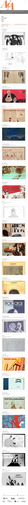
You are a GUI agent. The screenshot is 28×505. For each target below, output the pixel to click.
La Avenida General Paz (6, 125)
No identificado (4, 373)
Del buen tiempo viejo (6, 279)
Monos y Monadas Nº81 (6, 393)
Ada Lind (3, 105)
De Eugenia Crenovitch (6, 336)
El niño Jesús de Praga (6, 202)
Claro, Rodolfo (4, 67)
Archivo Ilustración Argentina (10, 495)
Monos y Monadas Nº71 (6, 451)
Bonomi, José (4, 220)
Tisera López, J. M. (5, 431)
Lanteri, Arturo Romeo (5, 144)
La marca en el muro (6, 259)
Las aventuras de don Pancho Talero (9, 145)
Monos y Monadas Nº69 (6, 432)
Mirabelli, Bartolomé (5, 297)
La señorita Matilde (5, 68)
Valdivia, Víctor (4, 86)
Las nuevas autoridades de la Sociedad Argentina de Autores (13, 317)
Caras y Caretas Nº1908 (6, 87)
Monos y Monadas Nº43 (6, 374)
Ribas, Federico (4, 163)
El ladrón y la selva (5, 221)
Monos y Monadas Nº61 (6, 413)
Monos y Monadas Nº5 (6, 470)
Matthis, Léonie (4, 278)
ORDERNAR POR (5, 24)
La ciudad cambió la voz (6, 355)
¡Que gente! (4, 30)
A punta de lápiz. (5, 49)
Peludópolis (4, 183)
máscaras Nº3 (4, 298)
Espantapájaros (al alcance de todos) (9, 240)
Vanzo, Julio (4, 354)
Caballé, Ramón (4, 29)
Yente (3, 201)
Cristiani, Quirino (5, 182)
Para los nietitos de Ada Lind (7, 106)
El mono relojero (5, 164)
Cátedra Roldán (22, 495)
